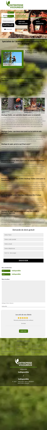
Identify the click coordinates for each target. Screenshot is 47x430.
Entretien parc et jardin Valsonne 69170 (22, 353)
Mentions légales (23, 383)
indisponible (20, 12)
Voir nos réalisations (23, 22)
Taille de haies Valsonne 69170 (22, 348)
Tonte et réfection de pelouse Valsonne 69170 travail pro (7, 346)
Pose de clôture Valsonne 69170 (7, 352)
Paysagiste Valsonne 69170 (38, 349)
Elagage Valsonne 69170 (23, 345)
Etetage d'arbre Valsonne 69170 (38, 353)
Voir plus (23, 331)
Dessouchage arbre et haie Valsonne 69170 (38, 346)
